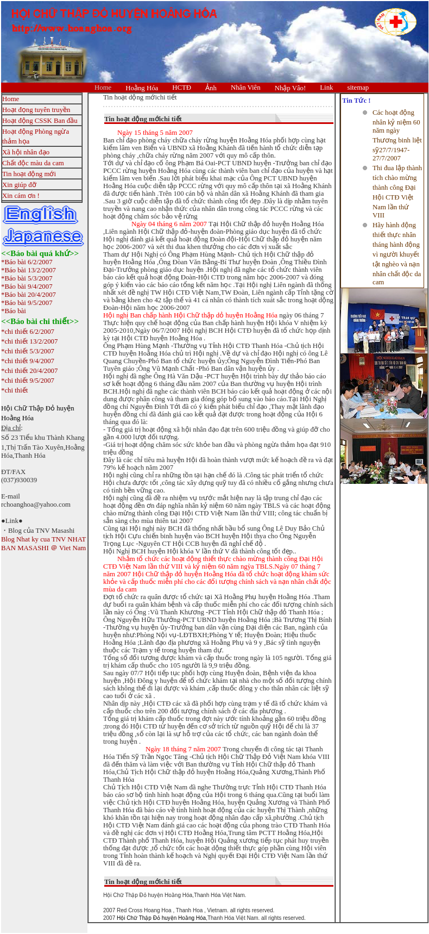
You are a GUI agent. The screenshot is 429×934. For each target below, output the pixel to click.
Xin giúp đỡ (19, 185)
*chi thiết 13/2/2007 (29, 341)
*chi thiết (14, 390)
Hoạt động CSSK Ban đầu (40, 120)
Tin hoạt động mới (29, 174)
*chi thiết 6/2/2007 (27, 331)
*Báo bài (13, 311)
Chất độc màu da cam (33, 163)
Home (102, 87)
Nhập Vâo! (290, 88)
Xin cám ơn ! (21, 196)
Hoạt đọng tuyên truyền (36, 110)
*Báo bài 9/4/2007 (27, 286)
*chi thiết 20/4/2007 (29, 371)
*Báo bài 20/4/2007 (28, 294)
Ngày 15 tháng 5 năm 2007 (155, 132)
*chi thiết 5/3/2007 (27, 351)
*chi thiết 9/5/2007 (27, 380)
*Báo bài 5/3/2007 (27, 278)
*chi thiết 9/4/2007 (27, 361)
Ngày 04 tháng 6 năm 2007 (169, 224)
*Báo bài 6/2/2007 (27, 262)
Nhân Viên (246, 87)
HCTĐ (181, 87)
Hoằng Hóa (141, 88)
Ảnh (211, 88)
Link (326, 87)
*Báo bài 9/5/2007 (27, 303)
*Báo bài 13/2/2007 (28, 270)
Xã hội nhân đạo (25, 152)
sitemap (358, 87)
